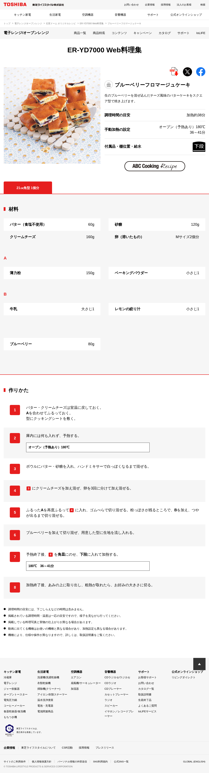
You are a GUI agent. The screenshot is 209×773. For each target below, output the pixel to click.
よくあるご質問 (147, 705)
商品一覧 (80, 33)
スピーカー (111, 705)
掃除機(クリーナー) (48, 688)
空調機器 (87, 14)
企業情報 (150, 4)
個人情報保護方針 (41, 761)
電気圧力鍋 (10, 700)
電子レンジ (10, 683)
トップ (7, 23)
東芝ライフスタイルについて (38, 747)
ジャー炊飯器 (12, 688)
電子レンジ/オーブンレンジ (28, 23)
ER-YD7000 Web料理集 (92, 23)
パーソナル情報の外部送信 (72, 761)
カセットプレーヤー (116, 694)
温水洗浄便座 (45, 700)
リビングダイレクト (184, 677)
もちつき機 (10, 717)
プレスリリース (105, 747)
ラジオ (108, 700)
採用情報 (166, 4)
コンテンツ (119, 33)
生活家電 (55, 14)
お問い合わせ (131, 4)
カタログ (165, 33)
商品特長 (99, 33)
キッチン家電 (22, 14)
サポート (153, 14)
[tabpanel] (104, 284)
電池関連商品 (45, 711)
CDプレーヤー (113, 688)
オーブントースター (16, 694)
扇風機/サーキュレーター (86, 683)
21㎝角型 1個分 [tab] (28, 188)
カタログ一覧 (146, 688)
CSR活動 (67, 747)
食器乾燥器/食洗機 (15, 711)
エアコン (76, 677)
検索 (202, 4)
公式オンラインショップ (186, 14)
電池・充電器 (45, 705)
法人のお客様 (184, 4)
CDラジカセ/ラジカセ (117, 677)
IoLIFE (200, 33)
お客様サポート (147, 677)
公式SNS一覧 (121, 761)
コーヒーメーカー (14, 705)
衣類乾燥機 (44, 683)
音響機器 (120, 14)
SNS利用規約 (100, 761)
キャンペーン (142, 33)
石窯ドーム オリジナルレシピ (61, 23)
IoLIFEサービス (147, 711)
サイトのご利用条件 (15, 761)
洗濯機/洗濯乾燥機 (48, 677)
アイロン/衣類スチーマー (52, 694)
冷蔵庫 (8, 677)
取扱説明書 (144, 694)
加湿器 (75, 688)
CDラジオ (110, 683)
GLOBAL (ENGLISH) (193, 761)
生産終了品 (144, 700)
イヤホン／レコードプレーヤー (119, 714)
